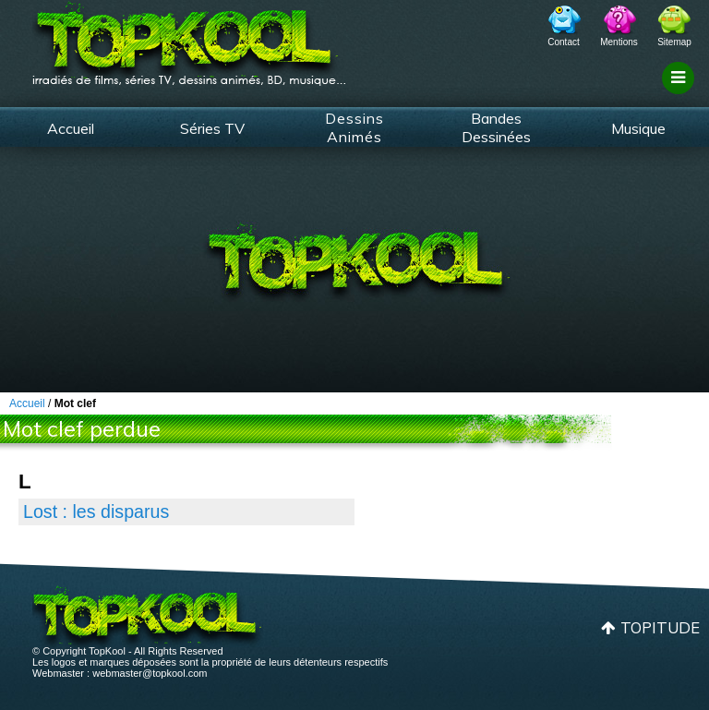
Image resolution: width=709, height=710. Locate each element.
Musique (638, 128)
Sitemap (674, 42)
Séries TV (212, 128)
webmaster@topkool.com (149, 673)
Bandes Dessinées (496, 127)
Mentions (619, 42)
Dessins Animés (354, 127)
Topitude (660, 627)
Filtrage (681, 95)
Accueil (70, 128)
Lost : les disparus (96, 511)
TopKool (189, 38)
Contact (563, 42)
